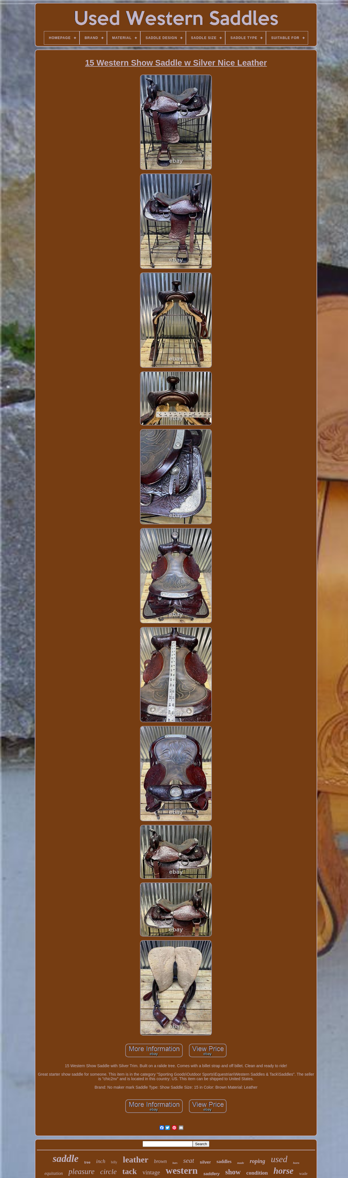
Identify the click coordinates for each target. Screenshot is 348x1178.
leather (135, 1159)
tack (129, 1171)
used (279, 1159)
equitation (53, 1173)
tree (87, 1162)
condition (257, 1173)
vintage (151, 1172)
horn (296, 1162)
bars (175, 1162)
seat (188, 1160)
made (240, 1162)
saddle (65, 1158)
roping (257, 1161)
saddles (223, 1161)
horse (284, 1171)
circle (108, 1172)
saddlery (211, 1173)
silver (205, 1162)
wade (303, 1173)
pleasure (81, 1171)
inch (101, 1161)
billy (114, 1162)
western (181, 1170)
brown (160, 1161)
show (232, 1172)
